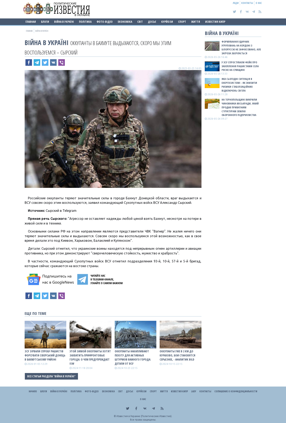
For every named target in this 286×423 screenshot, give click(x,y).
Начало (33, 391)
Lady (193, 391)
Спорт (182, 22)
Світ (140, 22)
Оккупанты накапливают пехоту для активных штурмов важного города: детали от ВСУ (133, 357)
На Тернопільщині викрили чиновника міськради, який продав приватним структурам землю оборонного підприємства (240, 107)
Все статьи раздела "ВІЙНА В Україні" (51, 376)
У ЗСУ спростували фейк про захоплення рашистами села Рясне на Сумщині (240, 66)
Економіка (125, 22)
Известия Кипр (215, 22)
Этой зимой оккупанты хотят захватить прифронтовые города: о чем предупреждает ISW (90, 357)
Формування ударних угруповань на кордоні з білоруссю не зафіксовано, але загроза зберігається (241, 47)
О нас (259, 3)
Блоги (45, 22)
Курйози (167, 22)
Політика (85, 22)
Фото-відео (105, 22)
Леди (236, 3)
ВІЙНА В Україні (64, 22)
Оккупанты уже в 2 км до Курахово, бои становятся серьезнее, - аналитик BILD (177, 355)
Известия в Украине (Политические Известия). (144, 416)
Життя (195, 22)
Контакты (247, 3)
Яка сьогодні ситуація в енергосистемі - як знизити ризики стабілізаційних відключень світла (239, 84)
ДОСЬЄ (152, 22)
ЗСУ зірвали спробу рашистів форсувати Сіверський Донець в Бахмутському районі (45, 355)
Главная (30, 22)
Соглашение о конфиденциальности (235, 391)
